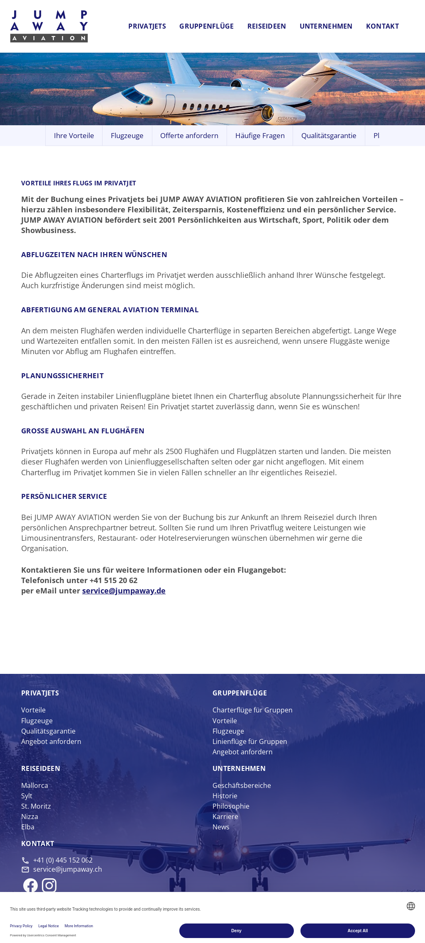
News (221, 826)
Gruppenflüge (206, 26)
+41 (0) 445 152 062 (63, 860)
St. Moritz (36, 806)
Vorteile (33, 710)
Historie (224, 795)
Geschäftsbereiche (241, 785)
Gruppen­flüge (239, 693)
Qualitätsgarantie (329, 135)
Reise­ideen (40, 768)
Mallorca (34, 785)
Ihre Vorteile (74, 135)
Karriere (225, 816)
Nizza (29, 816)
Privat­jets (40, 693)
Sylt (26, 795)
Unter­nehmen (239, 768)
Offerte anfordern (189, 135)
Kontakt (382, 26)
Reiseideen (266, 26)
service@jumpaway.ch (67, 869)
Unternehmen (326, 26)
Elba (27, 826)
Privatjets (147, 26)
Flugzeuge (127, 135)
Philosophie (230, 806)
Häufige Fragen (260, 135)
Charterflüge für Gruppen (252, 710)
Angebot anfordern (51, 741)
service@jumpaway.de (124, 590)
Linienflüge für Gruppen (249, 741)
